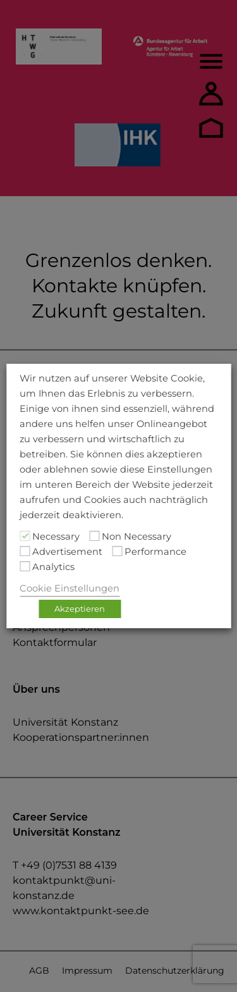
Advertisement (67, 551)
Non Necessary (136, 536)
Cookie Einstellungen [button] (69, 588)
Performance (155, 551)
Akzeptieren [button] (79, 609)
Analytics (53, 567)
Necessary (56, 536)
